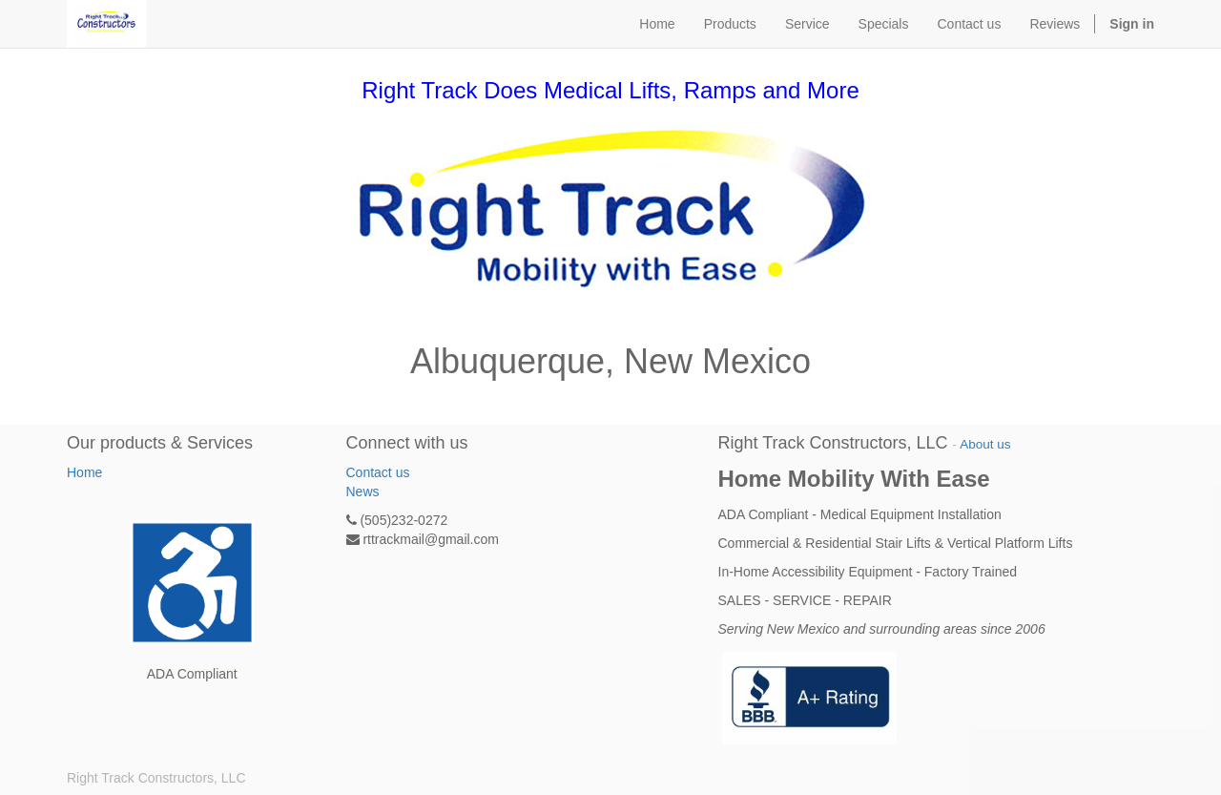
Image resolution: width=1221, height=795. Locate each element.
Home (84, 472)
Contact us (378, 472)
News (363, 491)
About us (985, 444)
